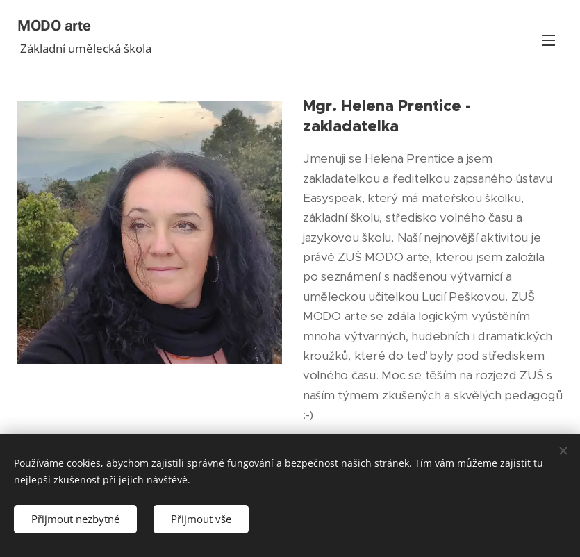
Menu (548, 40)
